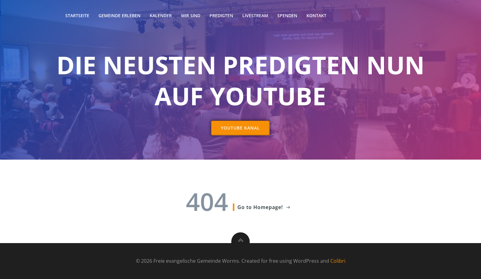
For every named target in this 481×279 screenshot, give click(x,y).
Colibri (337, 261)
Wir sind (190, 15)
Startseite (77, 15)
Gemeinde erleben (119, 15)
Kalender (161, 15)
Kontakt (316, 15)
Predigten (221, 15)
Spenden (287, 15)
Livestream (255, 15)
